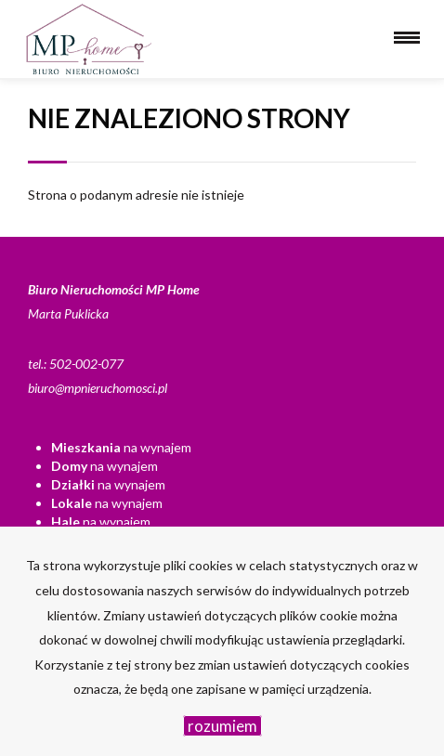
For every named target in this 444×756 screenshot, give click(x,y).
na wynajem (121, 447)
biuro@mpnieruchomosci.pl (97, 388)
